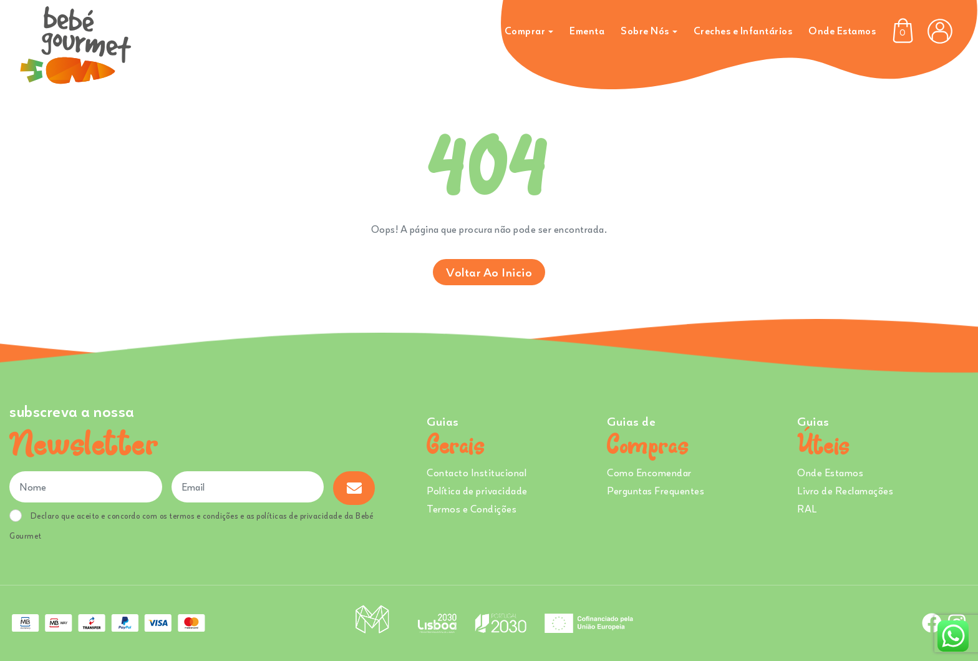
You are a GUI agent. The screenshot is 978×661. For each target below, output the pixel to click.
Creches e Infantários (743, 30)
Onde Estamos (842, 30)
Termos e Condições (471, 508)
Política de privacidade (477, 490)
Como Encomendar (649, 472)
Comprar (525, 30)
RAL (807, 508)
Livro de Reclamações (845, 490)
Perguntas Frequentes (655, 490)
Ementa (586, 30)
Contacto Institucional (476, 472)
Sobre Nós (645, 30)
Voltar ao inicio (489, 272)
